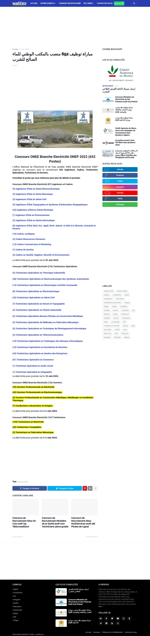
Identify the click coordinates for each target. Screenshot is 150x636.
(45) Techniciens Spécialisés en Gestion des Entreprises (40, 353)
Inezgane (107, 337)
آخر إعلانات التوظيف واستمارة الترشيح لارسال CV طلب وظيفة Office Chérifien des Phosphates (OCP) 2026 (126, 153)
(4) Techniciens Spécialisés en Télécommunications (37, 335)
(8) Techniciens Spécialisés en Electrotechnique (35, 291)
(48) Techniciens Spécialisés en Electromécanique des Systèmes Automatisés (50, 279)
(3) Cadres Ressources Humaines (28, 239)
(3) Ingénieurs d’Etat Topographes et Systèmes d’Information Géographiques (50, 204)
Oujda (115, 314)
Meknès (107, 314)
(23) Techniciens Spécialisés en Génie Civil (33, 297)
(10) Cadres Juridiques (23, 234)
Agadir (114, 306)
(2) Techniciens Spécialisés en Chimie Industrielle (36, 310)
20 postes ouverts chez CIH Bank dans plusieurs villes (125, 142)
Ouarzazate (115, 321)
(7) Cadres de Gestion (23, 249)
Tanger (127, 302)
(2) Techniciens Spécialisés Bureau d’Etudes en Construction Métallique (47, 316)
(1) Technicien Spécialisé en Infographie (32, 372)
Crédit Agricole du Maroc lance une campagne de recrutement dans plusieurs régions (125, 131)
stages (106, 306)
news (125, 329)
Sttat (133, 325)
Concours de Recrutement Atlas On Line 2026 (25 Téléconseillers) (24, 520)
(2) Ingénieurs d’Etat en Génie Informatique (33, 220)
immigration (108, 298)
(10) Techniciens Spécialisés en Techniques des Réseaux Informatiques (47, 341)
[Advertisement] (75, 25)
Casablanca (117, 294)
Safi (124, 321)
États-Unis (107, 333)
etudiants (123, 306)
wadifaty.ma (40, 633)
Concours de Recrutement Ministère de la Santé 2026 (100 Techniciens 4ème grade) (54, 521)
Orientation (126, 318)
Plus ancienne (91, 535)
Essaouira (125, 333)
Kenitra (115, 310)
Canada (106, 310)
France (116, 318)
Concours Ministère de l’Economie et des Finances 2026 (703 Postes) (126, 99)
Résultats (117, 337)
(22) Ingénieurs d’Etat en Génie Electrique (32, 210)
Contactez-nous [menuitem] (104, 3)
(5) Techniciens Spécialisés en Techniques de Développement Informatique (49, 328)
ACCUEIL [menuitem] (34, 3)
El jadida (107, 318)
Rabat (127, 294)
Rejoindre (119, 3)
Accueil (15, 49)
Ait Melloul (125, 314)
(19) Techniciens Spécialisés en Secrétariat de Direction (39, 347)
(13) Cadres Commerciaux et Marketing (31, 244)
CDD (116, 333)
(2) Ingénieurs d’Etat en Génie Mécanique (32, 194)
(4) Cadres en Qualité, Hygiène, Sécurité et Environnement (40, 255)
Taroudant (107, 329)
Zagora (126, 337)
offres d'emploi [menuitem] (47, 3)
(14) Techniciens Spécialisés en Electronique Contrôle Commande (44, 285)
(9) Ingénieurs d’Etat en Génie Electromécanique (36, 189)
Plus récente (18, 535)
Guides (125, 325)
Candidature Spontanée (112, 302)
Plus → (101, 605)
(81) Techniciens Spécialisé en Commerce (33, 359)
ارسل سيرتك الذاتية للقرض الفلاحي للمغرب (117, 90)
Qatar (106, 321)
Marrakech (120, 298)
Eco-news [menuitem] (88, 3)
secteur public (24, 49)
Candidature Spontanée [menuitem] (70, 3)
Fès (133, 310)
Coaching (125, 310)
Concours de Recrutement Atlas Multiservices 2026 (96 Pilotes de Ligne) (84, 520)
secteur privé (108, 291)
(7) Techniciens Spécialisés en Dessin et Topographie (38, 304)
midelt (117, 329)
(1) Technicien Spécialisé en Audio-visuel (32, 366)
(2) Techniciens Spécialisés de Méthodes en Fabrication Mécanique (45, 322)
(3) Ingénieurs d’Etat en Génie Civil (29, 199)
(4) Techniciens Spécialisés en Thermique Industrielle (38, 273)
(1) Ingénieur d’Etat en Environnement (31, 215)
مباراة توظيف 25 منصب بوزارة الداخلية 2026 (124, 118)
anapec (106, 294)
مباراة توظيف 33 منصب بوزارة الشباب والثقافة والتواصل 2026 (124, 109)
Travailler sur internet (111, 325)
